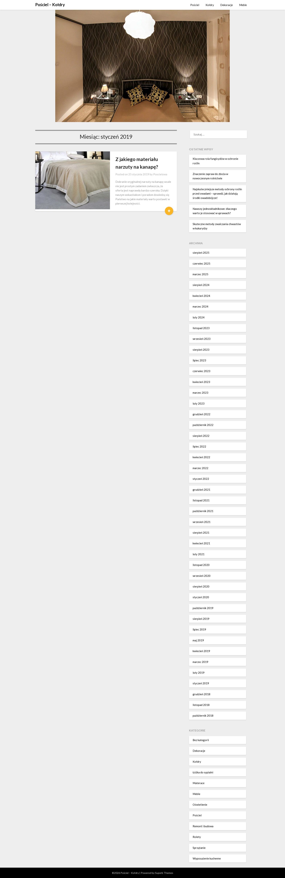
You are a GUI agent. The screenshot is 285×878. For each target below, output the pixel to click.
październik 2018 (203, 715)
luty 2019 (198, 672)
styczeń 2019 (201, 683)
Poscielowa (142, 174)
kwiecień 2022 (201, 457)
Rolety (197, 836)
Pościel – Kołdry (50, 4)
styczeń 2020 (201, 597)
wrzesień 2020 (201, 575)
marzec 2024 (200, 306)
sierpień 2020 (201, 586)
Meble (243, 5)
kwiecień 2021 (201, 543)
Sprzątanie (199, 847)
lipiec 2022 (199, 446)
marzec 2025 (200, 274)
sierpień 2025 (201, 252)
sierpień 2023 (201, 349)
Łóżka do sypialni (203, 772)
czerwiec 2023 (201, 371)
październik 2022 (203, 424)
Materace (198, 783)
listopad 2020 (201, 564)
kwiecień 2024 (201, 295)
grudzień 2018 (201, 694)
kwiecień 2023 (201, 382)
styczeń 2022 (201, 478)
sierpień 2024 (201, 285)
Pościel (194, 5)
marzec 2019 (200, 661)
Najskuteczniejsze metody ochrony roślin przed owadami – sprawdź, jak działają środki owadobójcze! (217, 193)
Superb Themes (164, 872)
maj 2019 (198, 640)
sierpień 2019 (201, 618)
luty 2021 (198, 554)
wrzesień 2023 (201, 338)
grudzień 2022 (201, 414)
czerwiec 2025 (201, 263)
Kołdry (210, 5)
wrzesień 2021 (201, 521)
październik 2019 (203, 608)
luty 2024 (198, 317)
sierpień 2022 (201, 435)
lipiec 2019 (199, 629)
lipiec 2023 (199, 360)
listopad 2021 (201, 500)
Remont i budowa (203, 826)
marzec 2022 (200, 468)
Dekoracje (226, 5)
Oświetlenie (200, 804)
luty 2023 (198, 403)
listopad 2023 (201, 328)
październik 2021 (203, 511)
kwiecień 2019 (201, 651)
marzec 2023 (200, 392)
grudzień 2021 (201, 489)
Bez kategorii (201, 740)
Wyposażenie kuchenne (207, 858)
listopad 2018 (201, 704)
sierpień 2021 (201, 532)
